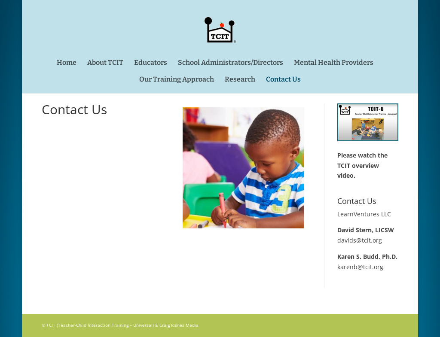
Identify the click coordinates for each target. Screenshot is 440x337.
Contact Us (283, 79)
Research (240, 79)
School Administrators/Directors (230, 63)
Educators (150, 63)
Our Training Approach (176, 79)
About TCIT (105, 63)
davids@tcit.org (359, 240)
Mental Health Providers (333, 63)
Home (66, 63)
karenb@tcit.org (360, 267)
